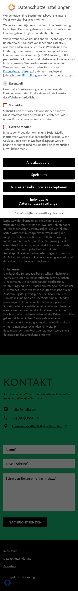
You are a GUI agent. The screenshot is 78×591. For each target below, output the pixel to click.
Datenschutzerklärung (17, 66)
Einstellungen (31, 70)
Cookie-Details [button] (21, 207)
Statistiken (13, 100)
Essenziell (13, 78)
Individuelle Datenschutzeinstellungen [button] (39, 196)
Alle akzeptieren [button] (39, 157)
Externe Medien (17, 122)
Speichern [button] (39, 169)
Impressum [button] (58, 207)
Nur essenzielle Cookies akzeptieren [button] (39, 181)
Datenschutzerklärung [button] (40, 207)
